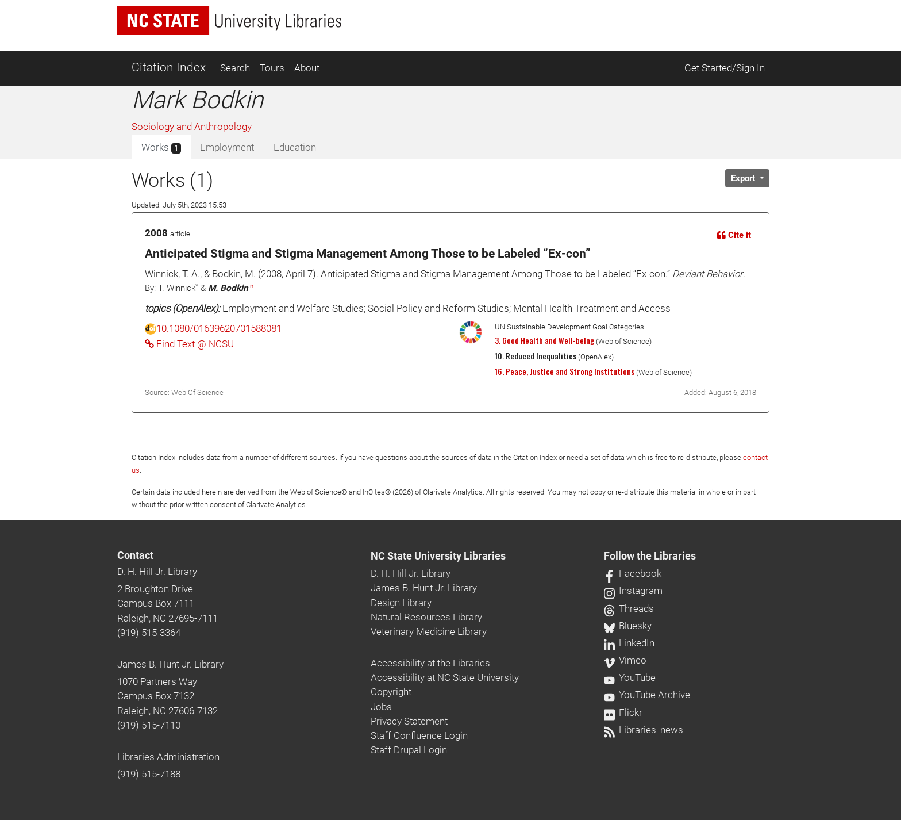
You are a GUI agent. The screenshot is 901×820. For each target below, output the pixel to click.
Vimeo (625, 660)
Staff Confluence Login (419, 735)
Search (235, 68)
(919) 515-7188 (148, 774)
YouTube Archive (647, 694)
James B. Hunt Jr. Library (170, 664)
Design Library (401, 602)
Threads (629, 608)
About (306, 68)
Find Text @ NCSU (189, 344)
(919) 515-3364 (148, 632)
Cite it (734, 235)
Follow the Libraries (650, 556)
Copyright (391, 692)
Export (744, 178)
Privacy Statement (409, 721)
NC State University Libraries (438, 556)
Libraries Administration (168, 756)
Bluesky (628, 625)
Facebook (632, 573)
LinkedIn (629, 643)
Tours (272, 68)
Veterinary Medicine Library (429, 631)
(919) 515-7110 (148, 725)
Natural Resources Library (426, 617)
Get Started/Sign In (724, 68)
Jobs (381, 706)
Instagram (633, 590)
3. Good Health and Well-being (544, 340)
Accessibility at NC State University (445, 677)
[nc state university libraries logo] (229, 20)
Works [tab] (161, 147)
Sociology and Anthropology (192, 126)
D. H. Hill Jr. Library (157, 571)
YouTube (630, 677)
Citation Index (169, 67)
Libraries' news (643, 729)
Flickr (623, 712)
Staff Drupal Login (409, 750)
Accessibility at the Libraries (430, 663)
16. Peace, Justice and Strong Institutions (564, 371)
